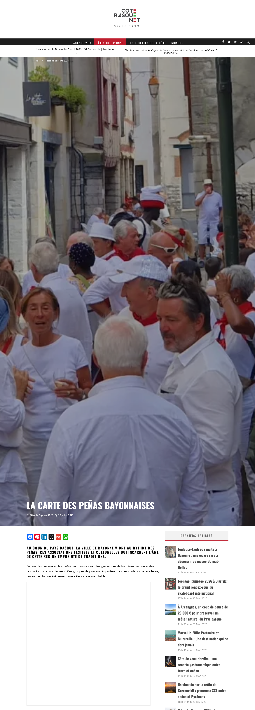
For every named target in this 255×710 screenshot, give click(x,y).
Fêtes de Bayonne (110, 43)
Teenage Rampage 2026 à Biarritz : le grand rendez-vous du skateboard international (203, 587)
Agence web (82, 43)
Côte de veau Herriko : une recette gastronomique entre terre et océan (199, 664)
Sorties (177, 43)
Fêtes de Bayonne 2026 (41, 515)
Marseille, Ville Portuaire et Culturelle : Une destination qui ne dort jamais (203, 638)
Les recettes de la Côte (147, 43)
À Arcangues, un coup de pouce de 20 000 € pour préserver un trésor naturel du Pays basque (203, 613)
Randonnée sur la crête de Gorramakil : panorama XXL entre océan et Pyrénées (202, 690)
